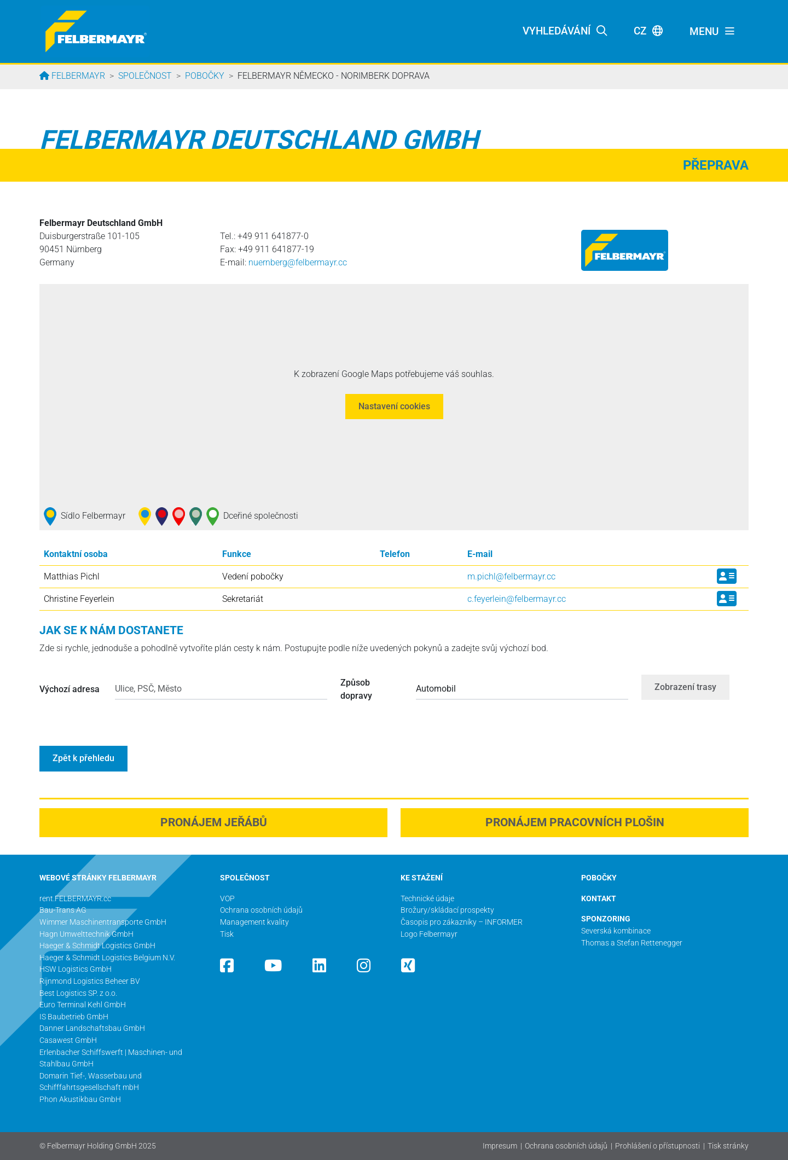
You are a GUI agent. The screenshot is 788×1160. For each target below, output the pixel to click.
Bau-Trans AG (62, 910)
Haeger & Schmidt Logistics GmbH (97, 945)
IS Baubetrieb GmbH (73, 1017)
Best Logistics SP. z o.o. (78, 993)
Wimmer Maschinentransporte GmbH (102, 922)
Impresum (500, 1146)
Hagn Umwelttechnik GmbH (86, 934)
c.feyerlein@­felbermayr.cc (516, 599)
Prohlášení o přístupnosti (657, 1146)
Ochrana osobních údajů (566, 1146)
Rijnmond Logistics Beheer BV (89, 981)
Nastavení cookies (394, 406)
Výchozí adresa (69, 689)
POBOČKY (599, 878)
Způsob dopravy (356, 689)
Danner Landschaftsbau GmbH (92, 1028)
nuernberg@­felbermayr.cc (297, 262)
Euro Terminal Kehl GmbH (82, 1005)
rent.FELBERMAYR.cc (75, 898)
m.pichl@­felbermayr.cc (511, 576)
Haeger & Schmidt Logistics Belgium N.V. (107, 957)
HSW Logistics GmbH (75, 969)
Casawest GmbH (68, 1040)
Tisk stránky (728, 1146)
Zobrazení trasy (685, 687)
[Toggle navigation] (712, 31)
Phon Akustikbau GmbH (80, 1099)
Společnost (145, 76)
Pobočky (204, 76)
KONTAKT (598, 898)
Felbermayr (77, 76)
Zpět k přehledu (83, 758)
